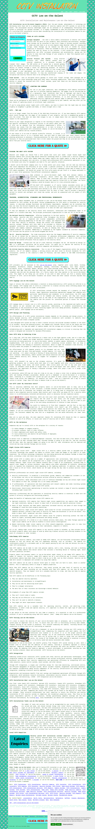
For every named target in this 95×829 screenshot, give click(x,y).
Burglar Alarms (53, 795)
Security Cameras (48, 784)
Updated (26, 816)
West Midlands (54, 800)
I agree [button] (53, 824)
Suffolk (67, 798)
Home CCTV (45, 789)
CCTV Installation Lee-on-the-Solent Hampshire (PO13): (28, 24)
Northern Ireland (38, 800)
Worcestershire (49, 798)
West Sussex (23, 800)
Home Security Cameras (73, 789)
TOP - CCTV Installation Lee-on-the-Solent (24, 803)
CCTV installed (51, 767)
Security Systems (45, 786)
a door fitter (30, 771)
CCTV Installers (17, 816)
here (37, 697)
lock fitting (20, 774)
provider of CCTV (37, 727)
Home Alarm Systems (68, 786)
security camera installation (70, 753)
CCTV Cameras (22, 786)
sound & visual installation (52, 774)
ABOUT (70, 11)
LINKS (66, 11)
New (23, 816)
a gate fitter (58, 776)
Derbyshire (59, 798)
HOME (62, 11)
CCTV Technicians (20, 784)
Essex (30, 800)
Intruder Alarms (41, 795)
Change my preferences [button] (68, 824)
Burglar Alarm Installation (25, 795)
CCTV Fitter (56, 786)
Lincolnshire (27, 798)
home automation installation (25, 776)
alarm (84, 392)
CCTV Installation (34, 784)
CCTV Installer (61, 784)
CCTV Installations (73, 788)
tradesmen (25, 781)
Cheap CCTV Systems (57, 789)
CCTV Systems (20, 789)
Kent (47, 800)
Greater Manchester (78, 798)
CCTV (37, 81)
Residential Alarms (65, 795)
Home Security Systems (34, 791)
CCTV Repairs (48, 788)
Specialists (32, 816)
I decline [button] (58, 824)
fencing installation (59, 778)
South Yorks (13, 800)
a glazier (55, 771)
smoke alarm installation (25, 778)
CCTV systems (48, 690)
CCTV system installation (35, 316)
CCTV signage (13, 304)
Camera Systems (60, 788)
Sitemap (10, 816)
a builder (36, 779)
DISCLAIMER (82, 11)
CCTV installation (67, 697)
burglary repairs (57, 772)
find (14, 683)
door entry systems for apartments (21, 772)
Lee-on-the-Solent (46, 265)
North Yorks (38, 798)
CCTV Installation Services (32, 788)
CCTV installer (80, 704)
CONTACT (76, 11)
